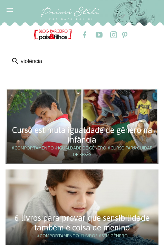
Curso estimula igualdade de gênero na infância (82, 134)
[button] (9, 9)
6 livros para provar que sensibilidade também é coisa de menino (82, 222)
